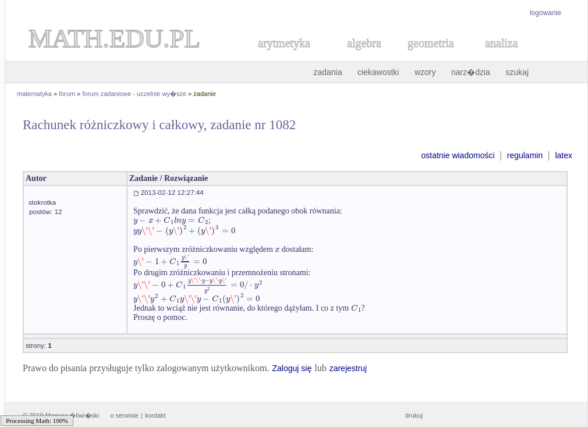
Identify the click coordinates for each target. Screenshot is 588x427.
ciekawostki (378, 72)
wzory (425, 72)
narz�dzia (470, 72)
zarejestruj (348, 368)
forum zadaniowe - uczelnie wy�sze (135, 93)
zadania (327, 72)
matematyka (34, 93)
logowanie (545, 13)
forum (67, 93)
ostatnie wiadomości (457, 155)
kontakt (155, 415)
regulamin (525, 155)
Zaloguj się (291, 368)
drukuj (414, 415)
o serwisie (124, 415)
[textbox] (170, 220)
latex (563, 155)
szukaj (517, 72)
